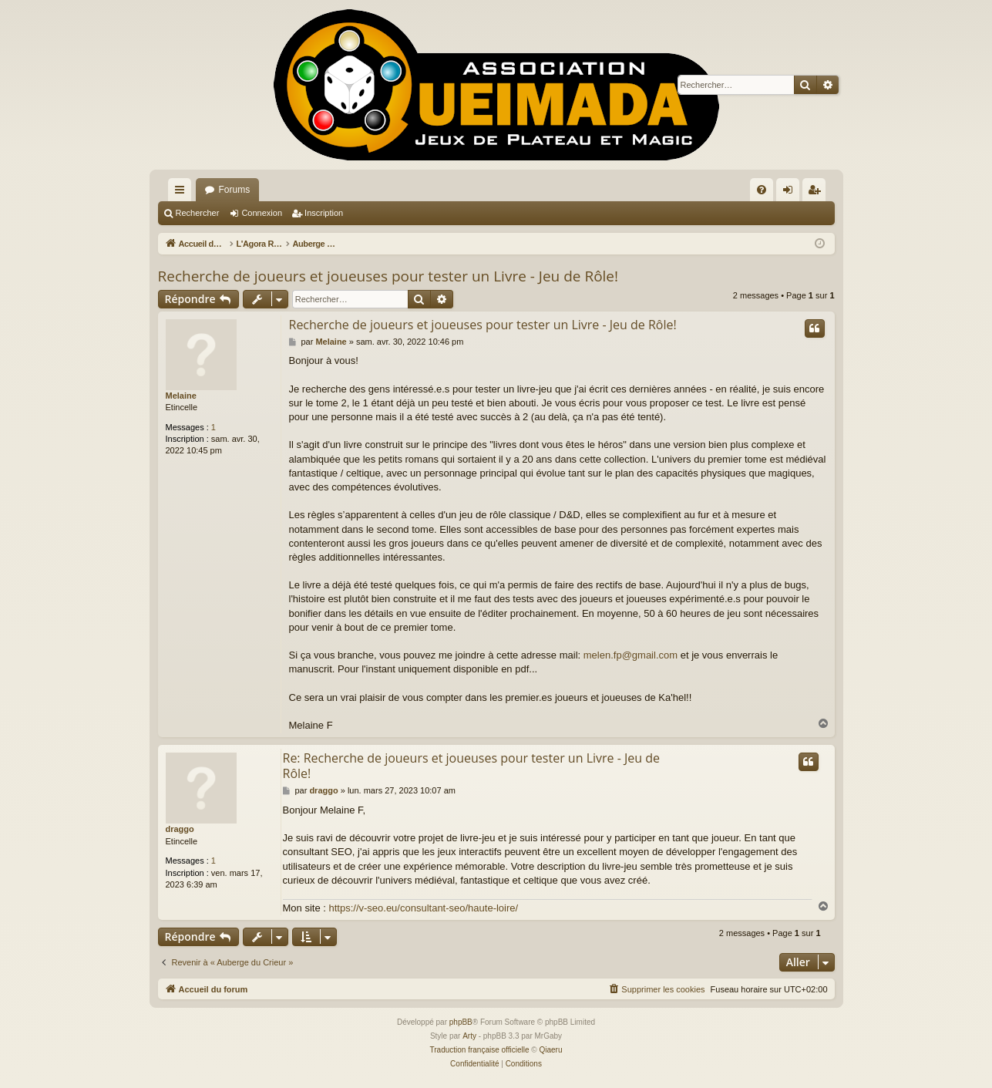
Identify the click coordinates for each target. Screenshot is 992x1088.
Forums (235, 189)
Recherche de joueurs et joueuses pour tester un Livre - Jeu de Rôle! (388, 276)
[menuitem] (761, 189)
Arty (469, 1036)
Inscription (323, 212)
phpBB (460, 1022)
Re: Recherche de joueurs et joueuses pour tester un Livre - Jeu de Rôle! (472, 765)
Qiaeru (550, 1050)
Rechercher (198, 212)
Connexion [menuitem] (790, 192)
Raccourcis (182, 192)
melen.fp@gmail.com (630, 655)
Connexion (261, 212)
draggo (180, 829)
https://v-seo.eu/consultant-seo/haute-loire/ (423, 908)
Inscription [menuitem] (817, 192)
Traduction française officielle (480, 1050)
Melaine (181, 395)
